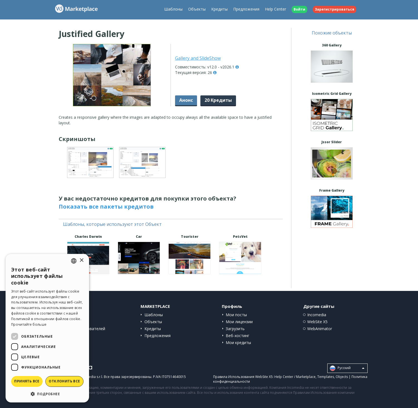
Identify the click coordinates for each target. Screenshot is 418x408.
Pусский (347, 368)
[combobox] (74, 261)
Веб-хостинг (237, 335)
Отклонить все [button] (64, 381)
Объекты (197, 9)
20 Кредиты (218, 100)
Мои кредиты (238, 342)
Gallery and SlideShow (198, 58)
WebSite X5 (317, 321)
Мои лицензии (239, 321)
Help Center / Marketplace (295, 376)
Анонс (186, 100)
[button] (47, 393)
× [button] (81, 260)
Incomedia (316, 314)
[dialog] (47, 328)
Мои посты (236, 314)
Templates (325, 376)
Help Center (275, 9)
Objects (342, 376)
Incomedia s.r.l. (91, 376)
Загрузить (235, 328)
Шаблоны (173, 9)
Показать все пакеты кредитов (106, 206)
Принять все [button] (26, 381)
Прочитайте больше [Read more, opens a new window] (28, 324)
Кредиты (219, 9)
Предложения (246, 9)
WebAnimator (319, 328)
